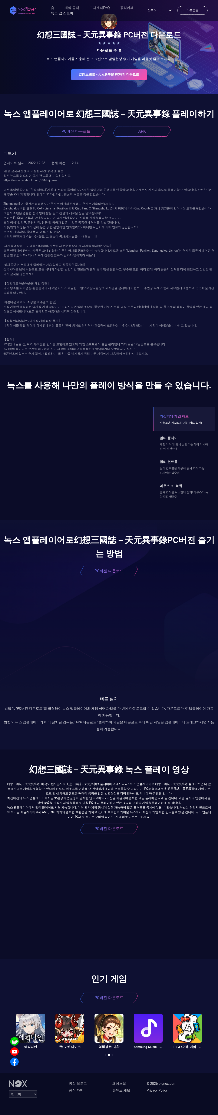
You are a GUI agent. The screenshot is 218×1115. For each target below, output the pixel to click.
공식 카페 (76, 1090)
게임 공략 (72, 8)
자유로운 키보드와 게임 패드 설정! (181, 422)
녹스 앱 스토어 (62, 13)
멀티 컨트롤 (169, 462)
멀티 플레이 (169, 438)
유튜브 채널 (121, 1090)
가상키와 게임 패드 (174, 416)
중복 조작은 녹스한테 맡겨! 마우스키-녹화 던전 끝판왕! (184, 494)
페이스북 (119, 1084)
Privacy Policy (157, 1090)
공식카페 (127, 8)
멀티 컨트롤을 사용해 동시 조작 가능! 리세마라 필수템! (182, 470)
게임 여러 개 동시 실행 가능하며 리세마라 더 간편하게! (184, 446)
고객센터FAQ (99, 8)
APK (142, 131)
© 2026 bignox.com (161, 1084)
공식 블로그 (78, 1084)
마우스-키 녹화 (171, 486)
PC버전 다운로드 (76, 131)
